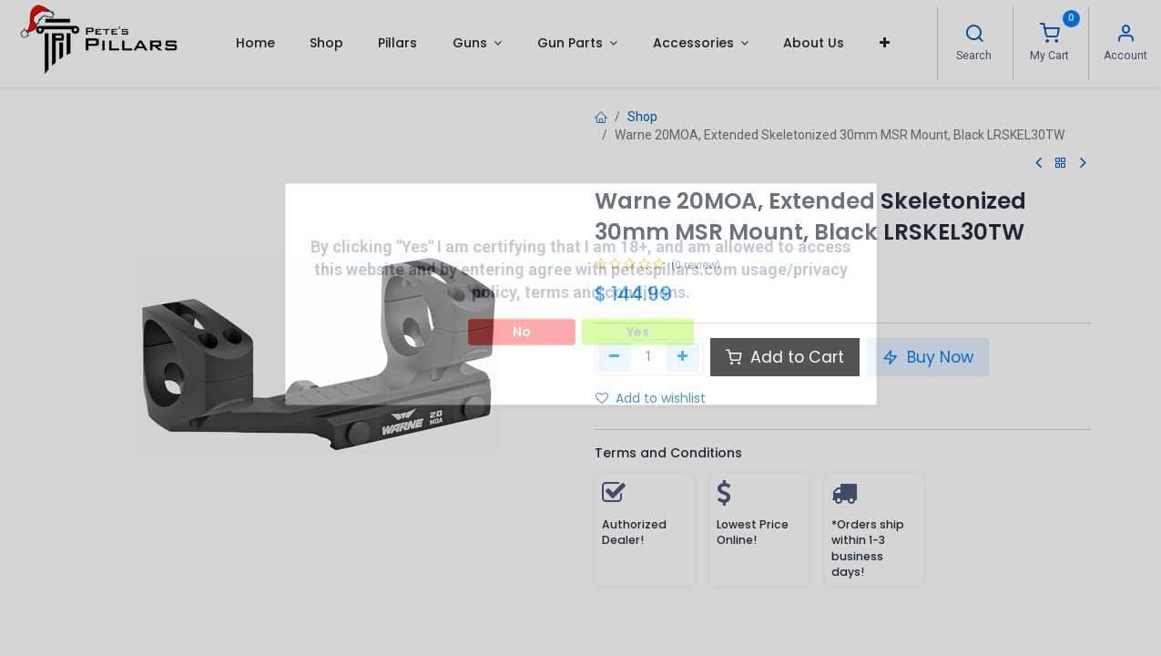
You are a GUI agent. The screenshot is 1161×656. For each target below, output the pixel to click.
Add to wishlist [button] (651, 398)
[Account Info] (1125, 35)
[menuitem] (254, 42)
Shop (642, 116)
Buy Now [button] (927, 357)
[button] (884, 42)
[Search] (974, 35)
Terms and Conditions (668, 453)
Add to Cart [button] (785, 357)
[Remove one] (615, 357)
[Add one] (682, 357)
